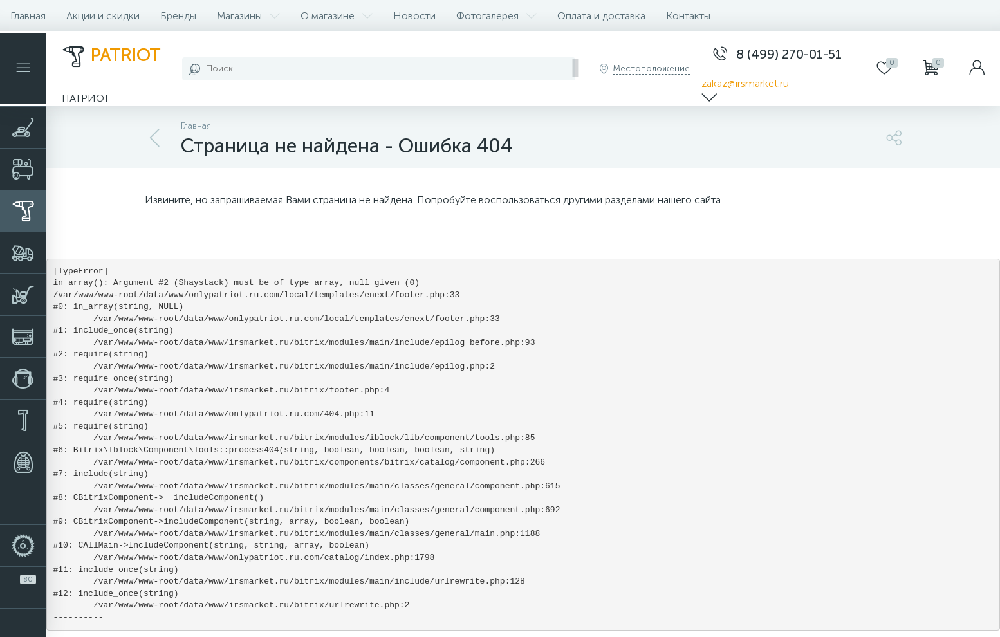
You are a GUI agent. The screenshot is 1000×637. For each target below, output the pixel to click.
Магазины (248, 16)
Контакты (688, 16)
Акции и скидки (103, 16)
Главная (28, 16)
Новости (414, 16)
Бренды (178, 16)
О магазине (337, 16)
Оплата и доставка (601, 16)
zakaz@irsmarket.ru (745, 83)
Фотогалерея (496, 16)
